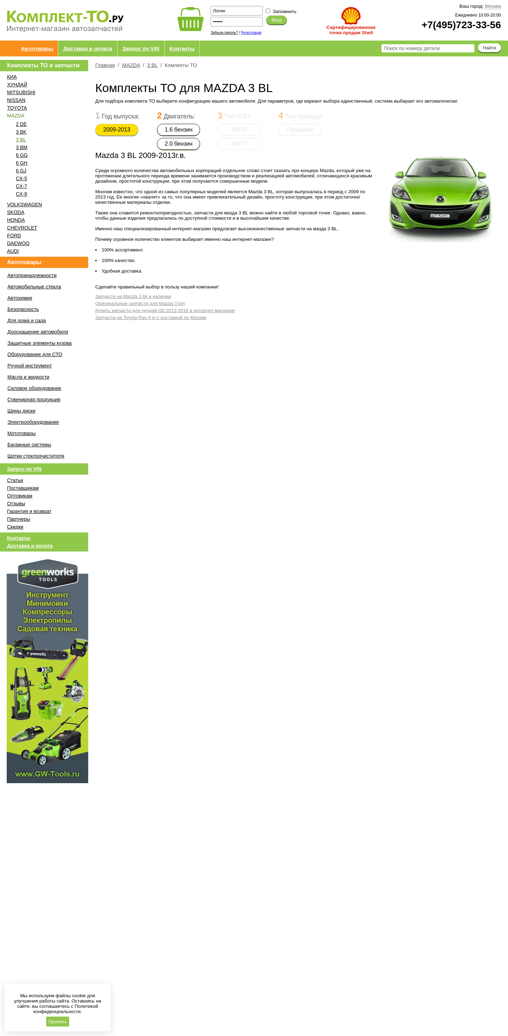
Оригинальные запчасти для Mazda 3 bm (140, 303)
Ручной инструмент (29, 365)
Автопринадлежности (31, 275)
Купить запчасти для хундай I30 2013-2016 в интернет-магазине (165, 310)
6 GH (22, 163)
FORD (14, 235)
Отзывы (16, 503)
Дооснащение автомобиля (37, 332)
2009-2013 (117, 130)
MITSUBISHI (21, 92)
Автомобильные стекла (34, 287)
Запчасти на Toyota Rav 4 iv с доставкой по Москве (150, 317)
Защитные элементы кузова (39, 343)
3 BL (21, 139)
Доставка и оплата (87, 48)
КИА (12, 77)
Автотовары (37, 48)
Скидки (15, 527)
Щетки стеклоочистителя (35, 456)
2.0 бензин (179, 144)
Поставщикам (23, 488)
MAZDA (131, 65)
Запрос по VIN (140, 48)
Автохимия (19, 298)
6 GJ (21, 170)
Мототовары (21, 433)
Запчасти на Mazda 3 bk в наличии (133, 296)
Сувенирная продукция (33, 399)
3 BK (21, 132)
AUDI (13, 251)
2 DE (21, 124)
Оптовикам (19, 496)
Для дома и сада (26, 320)
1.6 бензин (179, 130)
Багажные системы (29, 444)
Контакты (182, 48)
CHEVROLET (22, 228)
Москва (493, 6)
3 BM (22, 147)
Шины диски (21, 411)
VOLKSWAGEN (24, 204)
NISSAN (16, 100)
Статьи (15, 480)
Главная (105, 65)
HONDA (16, 220)
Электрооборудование (33, 422)
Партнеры (18, 519)
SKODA (15, 212)
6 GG (22, 155)
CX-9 (21, 194)
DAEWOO (18, 243)
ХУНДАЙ (17, 84)
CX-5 (21, 178)
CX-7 (21, 186)
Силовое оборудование (34, 388)
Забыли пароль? (224, 33)
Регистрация (251, 33)
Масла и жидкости (28, 377)
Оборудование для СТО (34, 354)
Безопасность (23, 309)
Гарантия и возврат (29, 511)
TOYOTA (17, 108)
